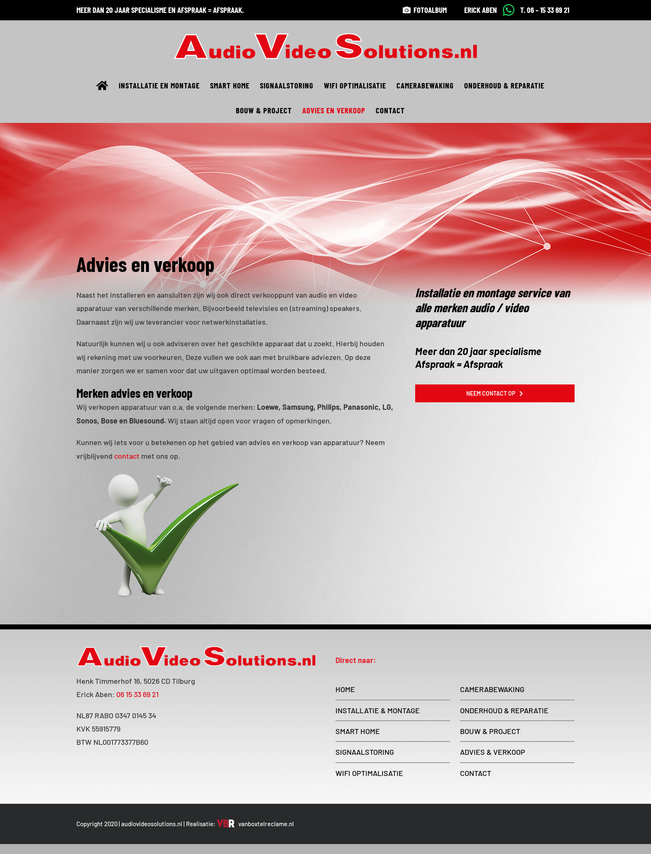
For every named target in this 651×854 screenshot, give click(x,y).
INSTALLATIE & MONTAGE (377, 710)
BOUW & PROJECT (490, 731)
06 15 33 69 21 (137, 694)
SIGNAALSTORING (364, 751)
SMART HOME (357, 731)
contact (127, 455)
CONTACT (475, 773)
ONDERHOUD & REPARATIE (504, 710)
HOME (345, 689)
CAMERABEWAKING (492, 689)
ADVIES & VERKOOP (492, 751)
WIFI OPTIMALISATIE (369, 773)
